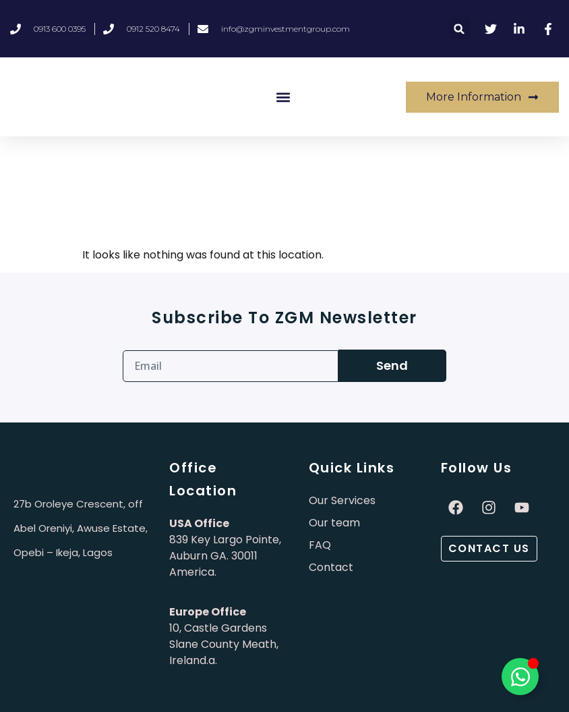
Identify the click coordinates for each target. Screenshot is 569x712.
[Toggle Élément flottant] (520, 676)
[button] (459, 28)
